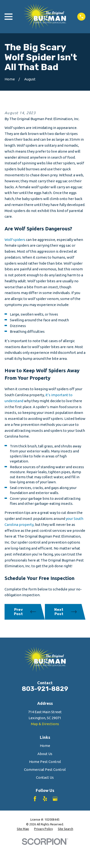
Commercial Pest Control (45, 769)
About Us (44, 754)
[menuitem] (23, 829)
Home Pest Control (45, 762)
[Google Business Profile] (55, 798)
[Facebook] (34, 798)
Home (45, 746)
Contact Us (45, 777)
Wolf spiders (15, 240)
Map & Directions (45, 724)
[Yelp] (45, 798)
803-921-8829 (45, 689)
